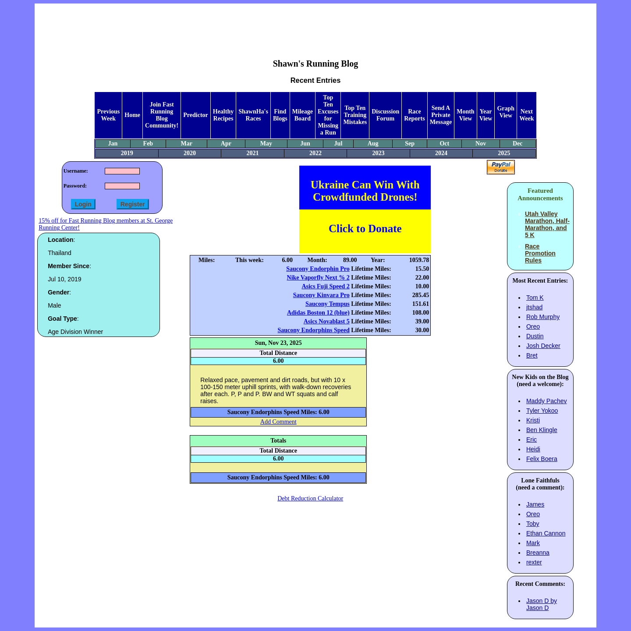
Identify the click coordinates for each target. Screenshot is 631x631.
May (266, 143)
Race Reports (414, 115)
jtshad (534, 307)
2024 (441, 153)
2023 (378, 153)
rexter (534, 562)
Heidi (533, 449)
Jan (113, 143)
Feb (148, 143)
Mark (533, 542)
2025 (504, 153)
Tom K (535, 297)
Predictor (195, 115)
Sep (410, 143)
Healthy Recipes (223, 115)
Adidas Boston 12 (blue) (318, 312)
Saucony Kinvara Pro (321, 295)
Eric (531, 439)
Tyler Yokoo (542, 410)
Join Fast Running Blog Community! (161, 115)
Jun (305, 143)
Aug (373, 143)
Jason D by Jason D (541, 604)
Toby (532, 523)
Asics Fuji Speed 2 (325, 286)
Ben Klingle (541, 429)
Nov (480, 143)
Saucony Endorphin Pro (317, 269)
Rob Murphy (543, 316)
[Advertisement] (315, 24)
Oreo (533, 326)
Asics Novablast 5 (327, 321)
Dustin (535, 336)
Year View (486, 115)
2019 (127, 153)
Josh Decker (543, 345)
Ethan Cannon (546, 533)
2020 (190, 153)
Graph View (505, 112)
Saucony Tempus (327, 304)
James (535, 504)
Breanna (537, 552)
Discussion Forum (385, 115)
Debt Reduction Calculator (310, 498)
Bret (532, 355)
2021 (253, 153)
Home (132, 115)
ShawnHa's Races (253, 115)
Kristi (533, 420)
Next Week (526, 115)
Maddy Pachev (546, 400)
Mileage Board (302, 115)
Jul (338, 143)
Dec (518, 143)
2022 (315, 153)
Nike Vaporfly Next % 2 (318, 277)
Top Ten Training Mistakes (355, 115)
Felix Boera (541, 458)
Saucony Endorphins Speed (314, 330)
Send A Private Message (441, 115)
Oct (444, 143)
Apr (226, 143)
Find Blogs (280, 115)
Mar (186, 143)
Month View (465, 115)
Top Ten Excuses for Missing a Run (328, 115)
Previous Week (108, 115)
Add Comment (278, 421)
